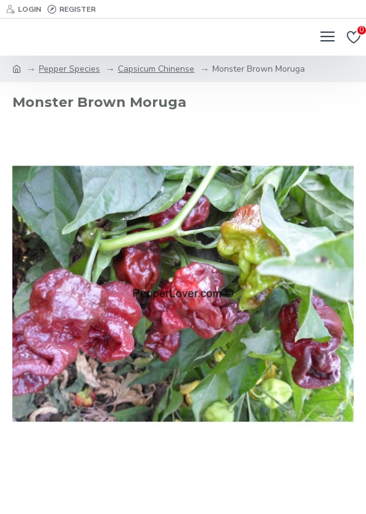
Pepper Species (69, 69)
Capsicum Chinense (156, 69)
